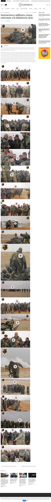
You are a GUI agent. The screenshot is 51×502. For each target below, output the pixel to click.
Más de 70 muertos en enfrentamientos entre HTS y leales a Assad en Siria (32, 480)
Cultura (17, 8)
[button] (1, 4)
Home (1, 12)
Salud (40, 8)
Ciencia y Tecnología (24, 8)
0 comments (34, 12)
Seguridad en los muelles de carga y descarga (28, 466)
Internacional (7, 8)
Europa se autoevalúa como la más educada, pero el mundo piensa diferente (44, 30)
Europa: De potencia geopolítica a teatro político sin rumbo (13, 480)
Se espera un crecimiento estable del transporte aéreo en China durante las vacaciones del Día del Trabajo (4, 481)
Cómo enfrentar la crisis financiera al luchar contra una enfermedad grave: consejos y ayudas (22, 481)
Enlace (27, 500)
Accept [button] (24, 500)
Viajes (44, 8)
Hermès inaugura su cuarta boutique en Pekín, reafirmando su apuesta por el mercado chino (44, 24)
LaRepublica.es (12, 482)
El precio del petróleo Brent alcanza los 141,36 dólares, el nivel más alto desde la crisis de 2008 (44, 41)
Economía (30, 8)
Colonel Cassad (6, 45)
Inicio (2, 8)
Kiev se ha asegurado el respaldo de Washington (8, 466)
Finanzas (13, 8)
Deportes (35, 8)
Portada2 (4, 12)
